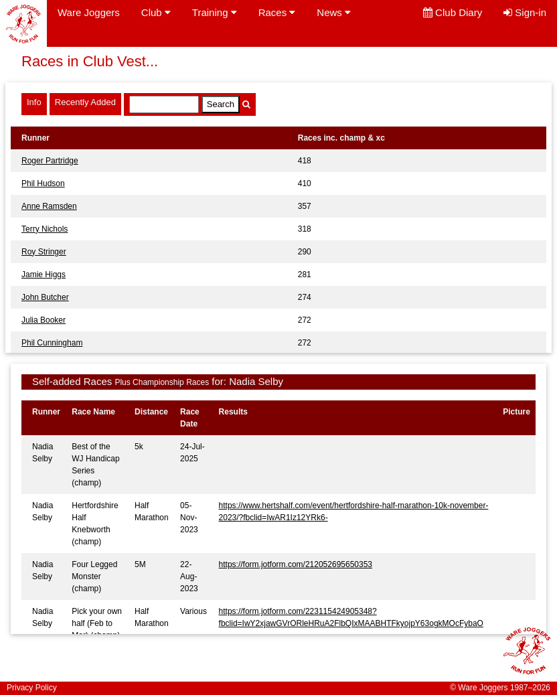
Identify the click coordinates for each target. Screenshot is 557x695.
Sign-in (524, 12)
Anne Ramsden (49, 206)
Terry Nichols (44, 229)
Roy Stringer (43, 251)
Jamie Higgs (43, 274)
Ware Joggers (89, 12)
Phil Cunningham (51, 343)
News (334, 12)
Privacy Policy (32, 687)
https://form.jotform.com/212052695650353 (295, 564)
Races (277, 12)
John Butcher (45, 297)
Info (34, 102)
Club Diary (452, 12)
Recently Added (85, 102)
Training (214, 12)
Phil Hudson (43, 183)
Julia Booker (43, 320)
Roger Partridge (49, 160)
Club (156, 12)
